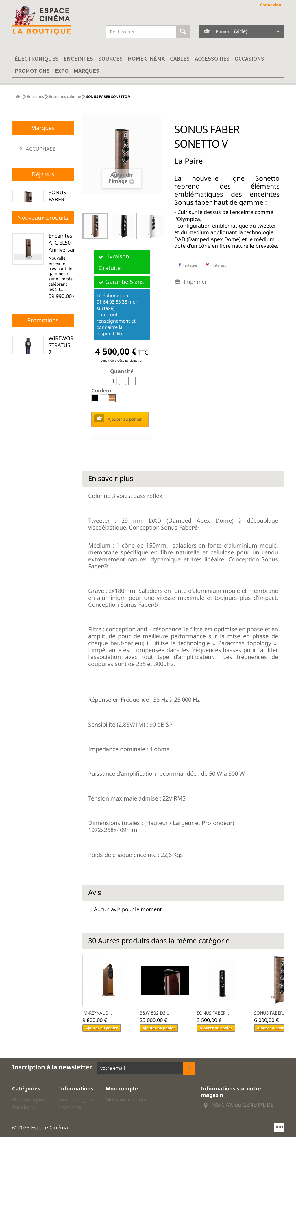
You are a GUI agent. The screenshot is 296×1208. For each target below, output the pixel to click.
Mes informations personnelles (144, 1123)
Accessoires (212, 58)
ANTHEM (35, 257)
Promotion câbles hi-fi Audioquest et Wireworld (29, 1170)
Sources (110, 58)
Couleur (102, 390)
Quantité (122, 371)
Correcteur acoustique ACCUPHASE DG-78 (63, 591)
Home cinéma (146, 58)
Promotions (32, 70)
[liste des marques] (43, 300)
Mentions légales (70, 1137)
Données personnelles (74, 1165)
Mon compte (122, 1088)
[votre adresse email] (140, 1068)
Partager (187, 265)
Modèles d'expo (22, 1150)
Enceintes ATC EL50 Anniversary (63, 433)
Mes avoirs (119, 1107)
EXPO (62, 70)
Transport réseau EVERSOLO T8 (61, 675)
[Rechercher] (183, 31)
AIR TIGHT (37, 245)
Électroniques (36, 58)
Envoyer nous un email (239, 1128)
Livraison (70, 1107)
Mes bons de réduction (134, 1131)
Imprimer (195, 281)
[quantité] (112, 381)
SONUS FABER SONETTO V (60, 349)
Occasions (249, 58)
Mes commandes (126, 1099)
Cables (180, 58)
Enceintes (78, 58)
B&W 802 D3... (154, 1013)
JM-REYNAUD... (97, 1013)
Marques (86, 70)
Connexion (270, 5)
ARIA (31, 269)
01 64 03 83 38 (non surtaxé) (42, 158)
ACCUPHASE (40, 233)
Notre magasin (77, 1099)
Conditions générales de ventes (74, 1121)
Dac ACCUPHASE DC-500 (63, 510)
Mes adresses (122, 1115)
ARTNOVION (40, 281)
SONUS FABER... (213, 1013)
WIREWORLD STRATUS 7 (64, 808)
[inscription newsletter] (189, 1068)
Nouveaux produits (43, 408)
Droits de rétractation (73, 1151)
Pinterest (216, 265)
